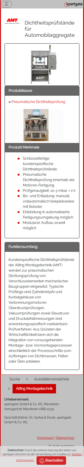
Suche (14, 379)
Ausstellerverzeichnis (51, 379)
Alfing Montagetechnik (34, 388)
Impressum (45, 438)
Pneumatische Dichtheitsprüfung (38, 102)
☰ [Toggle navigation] (6, 4)
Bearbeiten (51, 460)
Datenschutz (65, 438)
